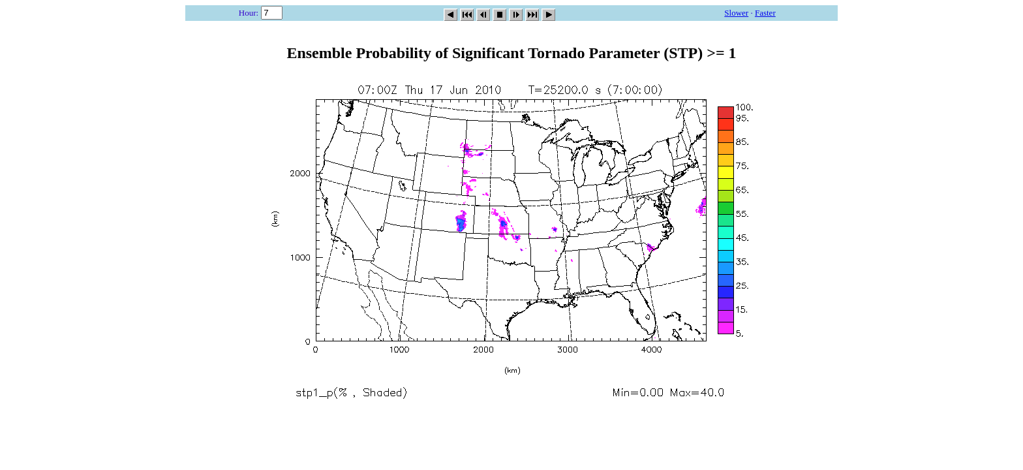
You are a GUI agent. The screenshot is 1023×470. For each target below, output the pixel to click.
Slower (736, 13)
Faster (765, 13)
